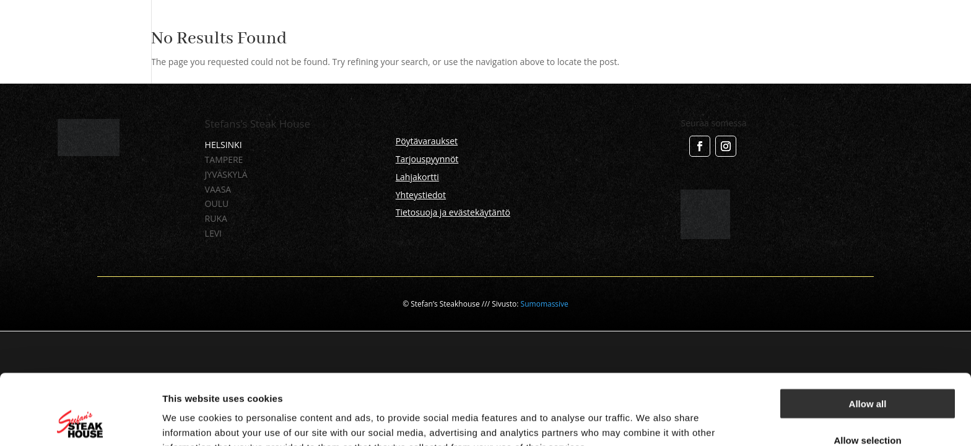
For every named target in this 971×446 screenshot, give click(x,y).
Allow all (868, 337)
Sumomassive (544, 304)
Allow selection (867, 374)
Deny (867, 409)
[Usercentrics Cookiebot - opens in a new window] (80, 422)
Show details (650, 421)
